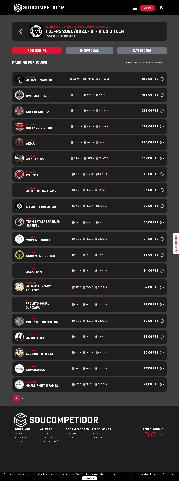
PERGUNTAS (97, 437)
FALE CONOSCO (98, 433)
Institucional (21, 433)
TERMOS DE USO (21, 437)
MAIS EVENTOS (46, 437)
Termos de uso (169, 474)
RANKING (44, 433)
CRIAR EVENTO (72, 433)
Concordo (89, 478)
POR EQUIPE (37, 51)
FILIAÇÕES (70, 437)
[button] (157, 8)
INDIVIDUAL (89, 51)
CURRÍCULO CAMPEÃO (49, 441)
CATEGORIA (142, 51)
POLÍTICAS (19, 441)
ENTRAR (147, 8)
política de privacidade (152, 474)
